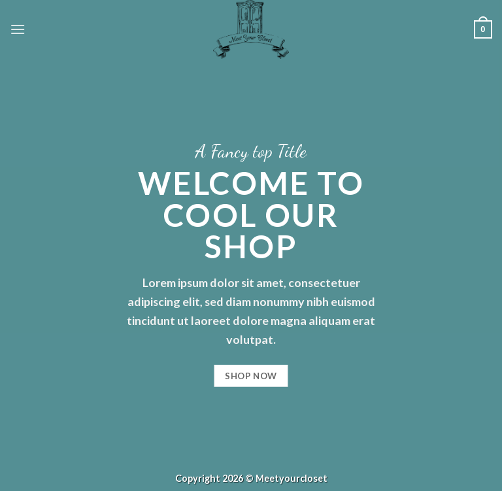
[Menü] (17, 29)
